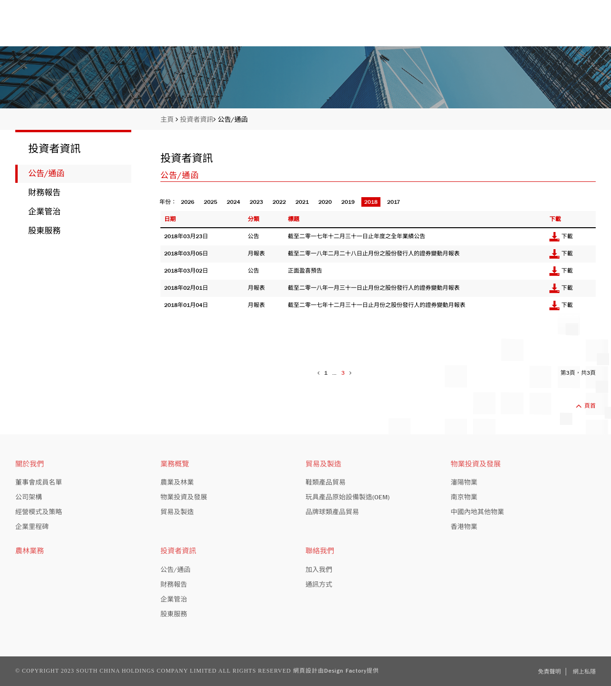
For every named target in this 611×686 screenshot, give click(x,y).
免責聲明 (549, 671)
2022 (279, 202)
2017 (393, 202)
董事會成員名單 (38, 482)
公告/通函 (233, 119)
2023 (256, 202)
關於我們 (323, 30)
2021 (302, 202)
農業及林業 (177, 482)
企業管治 (44, 212)
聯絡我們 (579, 30)
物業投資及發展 (183, 497)
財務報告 (44, 193)
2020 (325, 202)
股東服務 (44, 231)
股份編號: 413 (525, 7)
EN (561, 7)
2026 (187, 202)
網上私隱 (584, 671)
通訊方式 (319, 584)
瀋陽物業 (464, 482)
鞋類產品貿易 (326, 482)
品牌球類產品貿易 (332, 511)
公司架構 (28, 497)
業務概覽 (406, 30)
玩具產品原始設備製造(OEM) (348, 497)
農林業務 (29, 551)
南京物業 (464, 497)
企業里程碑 (32, 526)
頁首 (586, 406)
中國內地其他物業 (477, 511)
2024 (233, 202)
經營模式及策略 (38, 511)
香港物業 (464, 526)
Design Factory (345, 671)
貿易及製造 (177, 511)
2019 (348, 202)
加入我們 (319, 569)
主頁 (249, 30)
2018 (371, 202)
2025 (210, 202)
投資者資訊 (493, 30)
